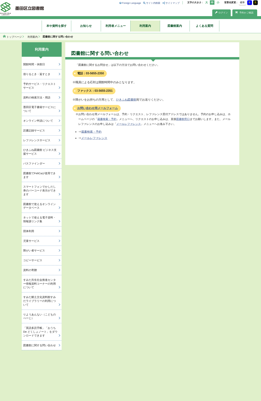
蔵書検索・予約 (106, 119)
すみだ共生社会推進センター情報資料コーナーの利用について (39, 283)
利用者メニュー (115, 25)
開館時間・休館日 (34, 64)
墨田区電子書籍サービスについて (39, 109)
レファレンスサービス (36, 140)
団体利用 (28, 231)
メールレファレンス (128, 123)
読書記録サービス (34, 130)
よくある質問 (204, 25)
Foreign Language (131, 3)
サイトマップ (172, 3)
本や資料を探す (56, 25)
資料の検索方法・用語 (36, 97)
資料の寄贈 (30, 270)
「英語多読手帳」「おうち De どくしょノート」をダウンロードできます (40, 331)
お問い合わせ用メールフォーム (97, 108)
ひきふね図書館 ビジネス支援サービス (40, 151)
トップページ (14, 36)
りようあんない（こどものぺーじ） (39, 316)
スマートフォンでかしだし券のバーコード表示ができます (39, 190)
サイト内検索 (153, 3)
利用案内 (145, 25)
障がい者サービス (34, 250)
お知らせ (86, 25)
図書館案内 (174, 25)
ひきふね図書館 (126, 99)
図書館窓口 (183, 119)
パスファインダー (34, 163)
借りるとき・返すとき (36, 74)
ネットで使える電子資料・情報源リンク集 (39, 219)
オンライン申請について (38, 120)
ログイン (221, 12)
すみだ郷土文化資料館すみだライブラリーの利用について (39, 300)
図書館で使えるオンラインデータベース (39, 205)
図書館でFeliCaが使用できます (39, 175)
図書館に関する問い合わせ (39, 345)
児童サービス (31, 240)
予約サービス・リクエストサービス (39, 85)
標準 (242, 2)
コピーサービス (32, 260)
